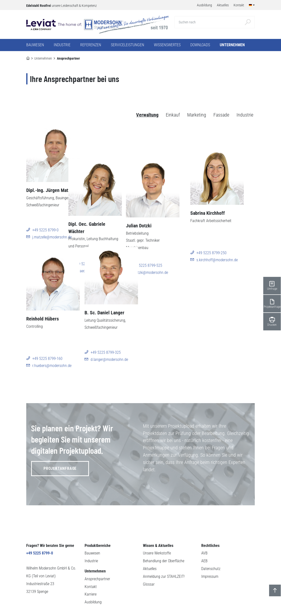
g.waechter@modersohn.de (111, 237)
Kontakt (91, 562)
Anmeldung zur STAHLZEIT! (163, 552)
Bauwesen (92, 528)
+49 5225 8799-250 (222, 230)
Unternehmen (43, 58)
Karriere (91, 570)
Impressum (209, 552)
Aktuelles (150, 544)
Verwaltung (147, 115)
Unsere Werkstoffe (157, 528)
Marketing (196, 115)
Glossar (149, 560)
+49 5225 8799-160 (47, 351)
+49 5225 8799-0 (45, 230)
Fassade (221, 115)
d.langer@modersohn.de (109, 358)
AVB (204, 528)
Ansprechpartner (97, 554)
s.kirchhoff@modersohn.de (228, 237)
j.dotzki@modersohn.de (167, 237)
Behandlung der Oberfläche (163, 536)
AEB (204, 536)
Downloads (200, 45)
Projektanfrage (60, 444)
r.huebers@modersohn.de (51, 358)
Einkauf (173, 115)
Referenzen (90, 45)
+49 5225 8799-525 (164, 230)
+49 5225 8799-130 (106, 230)
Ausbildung (93, 577)
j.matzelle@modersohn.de (52, 237)
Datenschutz (210, 544)
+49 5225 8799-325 (106, 351)
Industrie (245, 115)
